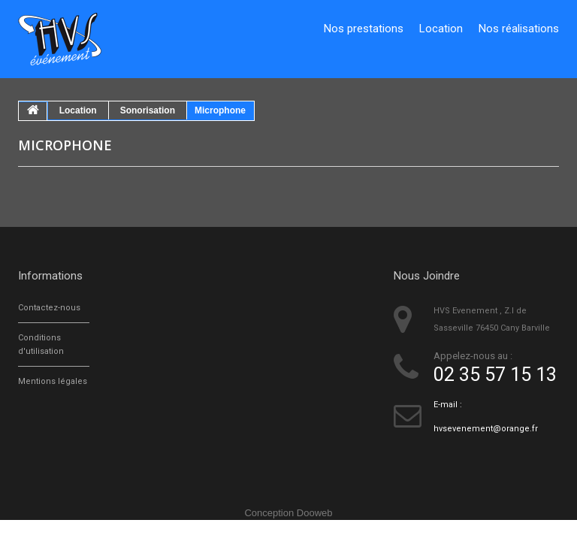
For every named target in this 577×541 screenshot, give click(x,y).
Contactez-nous (49, 308)
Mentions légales (52, 381)
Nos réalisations (519, 28)
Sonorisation (147, 110)
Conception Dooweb (288, 512)
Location (441, 28)
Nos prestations (363, 28)
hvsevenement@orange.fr (486, 429)
